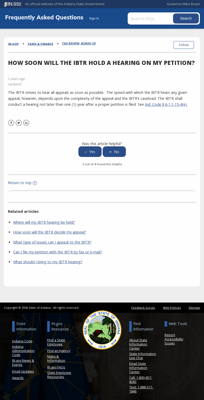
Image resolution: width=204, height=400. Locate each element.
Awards (18, 375)
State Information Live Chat (142, 353)
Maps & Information (56, 355)
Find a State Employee (56, 339)
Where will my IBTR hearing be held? (44, 219)
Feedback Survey (143, 304)
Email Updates (23, 368)
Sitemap (194, 304)
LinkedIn (26, 120)
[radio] (90, 149)
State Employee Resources (59, 372)
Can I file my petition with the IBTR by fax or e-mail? (57, 248)
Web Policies (172, 304)
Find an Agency (58, 348)
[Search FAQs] (156, 18)
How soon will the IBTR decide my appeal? (49, 229)
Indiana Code (22, 338)
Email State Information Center (138, 364)
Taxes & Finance (40, 44)
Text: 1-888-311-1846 (141, 386)
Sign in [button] (94, 18)
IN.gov (13, 44)
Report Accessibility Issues (174, 336)
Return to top (22, 179)
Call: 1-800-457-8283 (140, 376)
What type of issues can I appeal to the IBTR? (52, 239)
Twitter (18, 120)
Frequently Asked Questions (45, 17)
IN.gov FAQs (56, 364)
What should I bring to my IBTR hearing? (48, 258)
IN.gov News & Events (23, 359)
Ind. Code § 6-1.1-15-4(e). (166, 101)
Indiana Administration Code (23, 348)
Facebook (11, 120)
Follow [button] (184, 45)
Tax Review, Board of (79, 43)
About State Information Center (138, 341)
